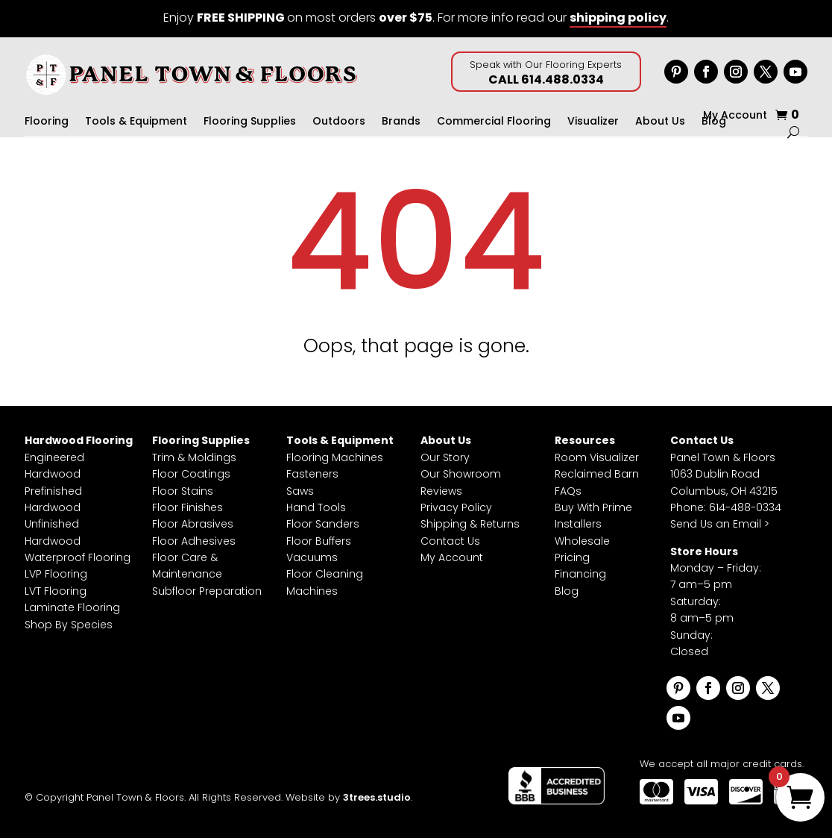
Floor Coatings (191, 473)
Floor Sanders (322, 523)
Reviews (441, 491)
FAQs (568, 491)
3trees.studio (377, 797)
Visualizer (593, 122)
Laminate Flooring (72, 607)
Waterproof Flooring (77, 557)
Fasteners (312, 473)
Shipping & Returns (470, 523)
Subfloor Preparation (207, 591)
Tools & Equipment (136, 122)
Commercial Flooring (494, 122)
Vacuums (312, 557)
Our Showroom (460, 473)
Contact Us (450, 541)
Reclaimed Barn (597, 473)
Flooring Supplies (250, 122)
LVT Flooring (55, 591)
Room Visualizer (597, 457)
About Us (660, 122)
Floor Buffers (318, 541)
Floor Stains (182, 491)
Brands (401, 122)
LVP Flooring (56, 573)
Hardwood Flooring (79, 440)
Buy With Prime (593, 507)
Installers (578, 523)
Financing (580, 573)
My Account (735, 116)
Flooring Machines (334, 457)
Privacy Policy (456, 507)
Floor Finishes (187, 507)
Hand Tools (316, 507)
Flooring (47, 122)
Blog (567, 591)
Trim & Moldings (194, 457)
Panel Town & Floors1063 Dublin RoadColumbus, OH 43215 (724, 474)
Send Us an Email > (719, 523)
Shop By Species (69, 624)
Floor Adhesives (194, 541)
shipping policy (618, 17)
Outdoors (338, 122)
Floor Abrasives (192, 523)
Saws (300, 491)
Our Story (445, 457)
